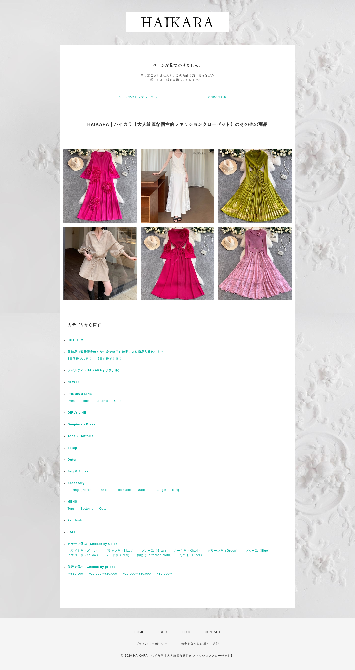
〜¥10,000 (75, 573)
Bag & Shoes (78, 471)
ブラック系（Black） (120, 550)
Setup (72, 448)
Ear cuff (105, 490)
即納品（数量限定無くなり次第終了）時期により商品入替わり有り (115, 351)
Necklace (124, 490)
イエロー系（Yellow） (84, 555)
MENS (72, 501)
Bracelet (143, 490)
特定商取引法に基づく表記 (200, 644)
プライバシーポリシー (152, 644)
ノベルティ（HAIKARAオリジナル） (94, 370)
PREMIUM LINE (80, 394)
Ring (175, 490)
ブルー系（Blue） (258, 550)
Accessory (76, 483)
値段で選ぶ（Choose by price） (92, 567)
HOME (139, 632)
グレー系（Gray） (154, 550)
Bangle (161, 490)
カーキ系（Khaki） (188, 550)
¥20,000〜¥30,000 (137, 573)
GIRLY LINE (77, 412)
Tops (86, 400)
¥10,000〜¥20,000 (103, 573)
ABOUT (163, 632)
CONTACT (213, 632)
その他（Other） (191, 555)
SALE (72, 532)
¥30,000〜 (164, 573)
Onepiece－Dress (81, 424)
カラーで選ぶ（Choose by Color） (94, 544)
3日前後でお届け (80, 358)
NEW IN (74, 382)
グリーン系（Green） (223, 550)
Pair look (75, 520)
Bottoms (102, 400)
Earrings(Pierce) (80, 490)
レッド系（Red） (118, 555)
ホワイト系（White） (83, 550)
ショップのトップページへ (137, 97)
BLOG (186, 632)
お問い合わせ (217, 97)
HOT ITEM (76, 340)
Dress (72, 400)
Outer (118, 400)
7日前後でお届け (110, 358)
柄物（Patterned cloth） (155, 555)
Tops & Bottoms (81, 436)
